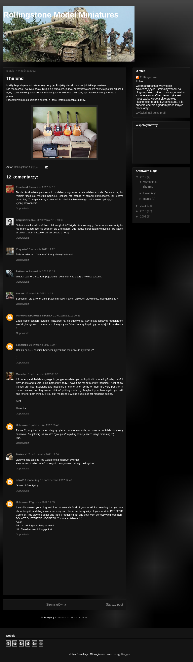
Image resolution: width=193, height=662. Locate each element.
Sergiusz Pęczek (26, 219)
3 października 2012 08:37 (43, 374)
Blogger (125, 654)
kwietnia (148, 193)
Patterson (22, 271)
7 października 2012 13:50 (43, 454)
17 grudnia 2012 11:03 (42, 502)
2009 (143, 216)
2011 (143, 205)
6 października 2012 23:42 (44, 425)
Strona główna (56, 604)
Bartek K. (21, 454)
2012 (143, 177)
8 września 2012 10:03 (50, 219)
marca (147, 198)
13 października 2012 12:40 (56, 480)
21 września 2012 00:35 (66, 315)
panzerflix (22, 344)
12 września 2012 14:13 (39, 293)
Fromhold (22, 187)
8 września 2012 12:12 (42, 249)
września (149, 181)
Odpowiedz (22, 208)
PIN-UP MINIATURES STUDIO (34, 315)
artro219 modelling (27, 480)
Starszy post (114, 604)
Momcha (21, 374)
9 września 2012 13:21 (42, 271)
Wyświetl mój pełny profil (151, 112)
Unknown (22, 425)
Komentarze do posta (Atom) (71, 617)
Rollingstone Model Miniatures (61, 14)
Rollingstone (148, 77)
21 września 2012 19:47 (43, 344)
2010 (143, 211)
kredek (20, 293)
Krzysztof (22, 249)
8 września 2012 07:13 (42, 187)
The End (148, 186)
